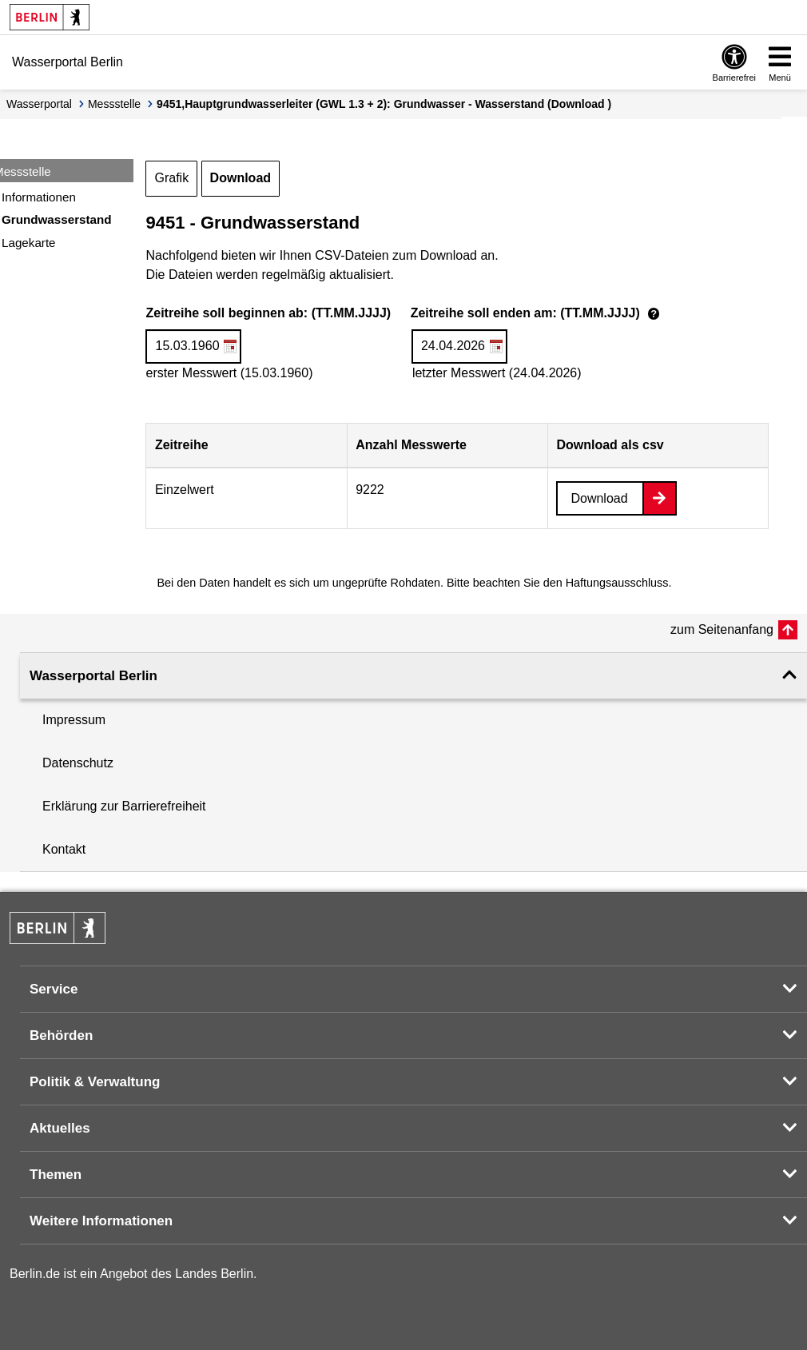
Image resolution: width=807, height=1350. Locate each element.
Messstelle (114, 104)
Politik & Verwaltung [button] (95, 1081)
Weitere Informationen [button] (101, 1221)
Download (240, 178)
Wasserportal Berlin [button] (93, 675)
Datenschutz (77, 763)
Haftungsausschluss (617, 582)
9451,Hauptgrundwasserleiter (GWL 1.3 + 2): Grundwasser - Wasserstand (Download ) (384, 104)
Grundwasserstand (57, 219)
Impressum (73, 720)
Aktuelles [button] (60, 1128)
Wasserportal (39, 104)
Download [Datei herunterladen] (598, 498)
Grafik (171, 178)
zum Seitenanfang (721, 629)
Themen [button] (55, 1174)
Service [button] (54, 989)
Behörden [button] (61, 1035)
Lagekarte (29, 242)
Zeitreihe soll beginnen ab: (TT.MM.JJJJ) (404, 314)
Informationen (39, 197)
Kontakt (63, 849)
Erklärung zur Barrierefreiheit (124, 806)
